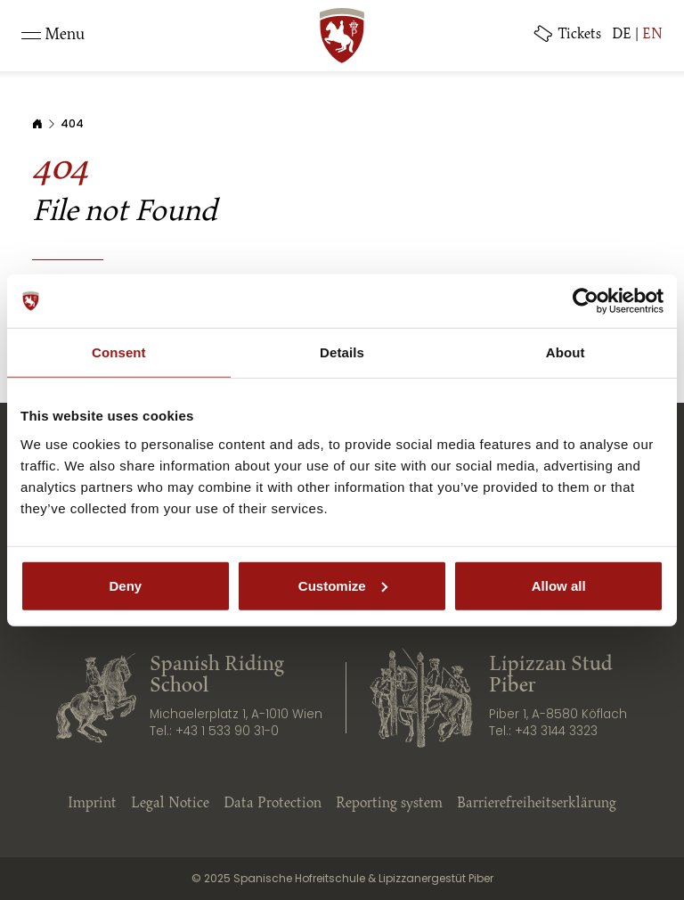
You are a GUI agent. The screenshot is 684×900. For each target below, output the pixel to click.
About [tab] (565, 352)
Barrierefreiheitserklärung (536, 804)
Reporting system (389, 804)
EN (652, 35)
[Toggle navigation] (53, 36)
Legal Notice (170, 804)
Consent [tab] (119, 352)
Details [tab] (342, 352)
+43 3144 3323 (556, 731)
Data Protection (273, 804)
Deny (125, 585)
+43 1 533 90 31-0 (227, 731)
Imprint (92, 804)
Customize (342, 585)
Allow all (559, 585)
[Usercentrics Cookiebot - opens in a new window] (586, 301)
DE (621, 35)
